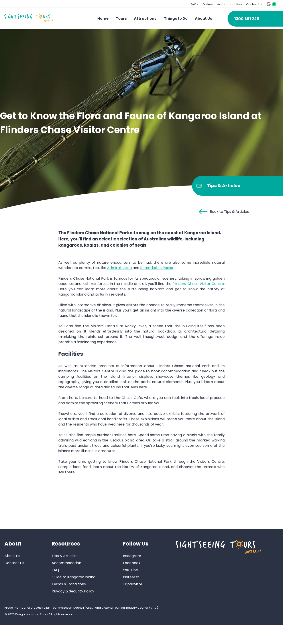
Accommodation (229, 4)
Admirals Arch (119, 267)
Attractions (145, 18)
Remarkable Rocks (156, 267)
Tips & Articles (64, 555)
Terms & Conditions (69, 584)
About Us (203, 18)
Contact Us (254, 4)
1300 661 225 (246, 18)
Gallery (207, 4)
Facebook (131, 562)
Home (102, 18)
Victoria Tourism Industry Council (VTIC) (130, 608)
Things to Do (176, 18)
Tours (121, 18)
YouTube (130, 570)
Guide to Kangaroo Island (73, 577)
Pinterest (131, 577)
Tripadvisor (132, 584)
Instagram (132, 555)
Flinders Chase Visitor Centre (198, 283)
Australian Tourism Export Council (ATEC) (65, 608)
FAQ (55, 570)
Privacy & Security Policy (73, 591)
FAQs (194, 4)
